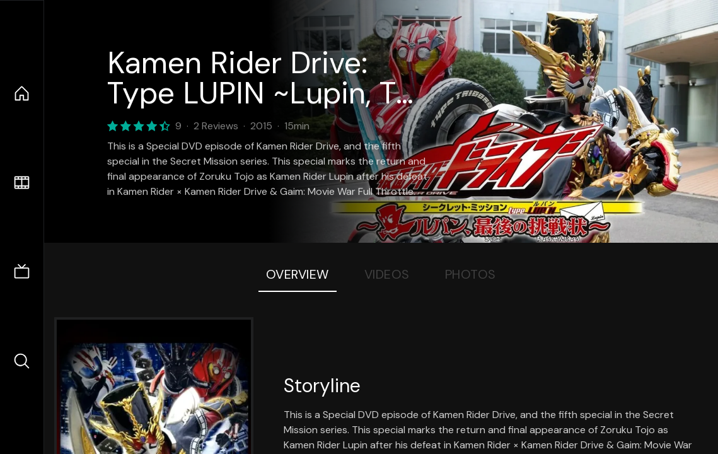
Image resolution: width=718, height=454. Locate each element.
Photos (470, 274)
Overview (297, 274)
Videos (387, 274)
